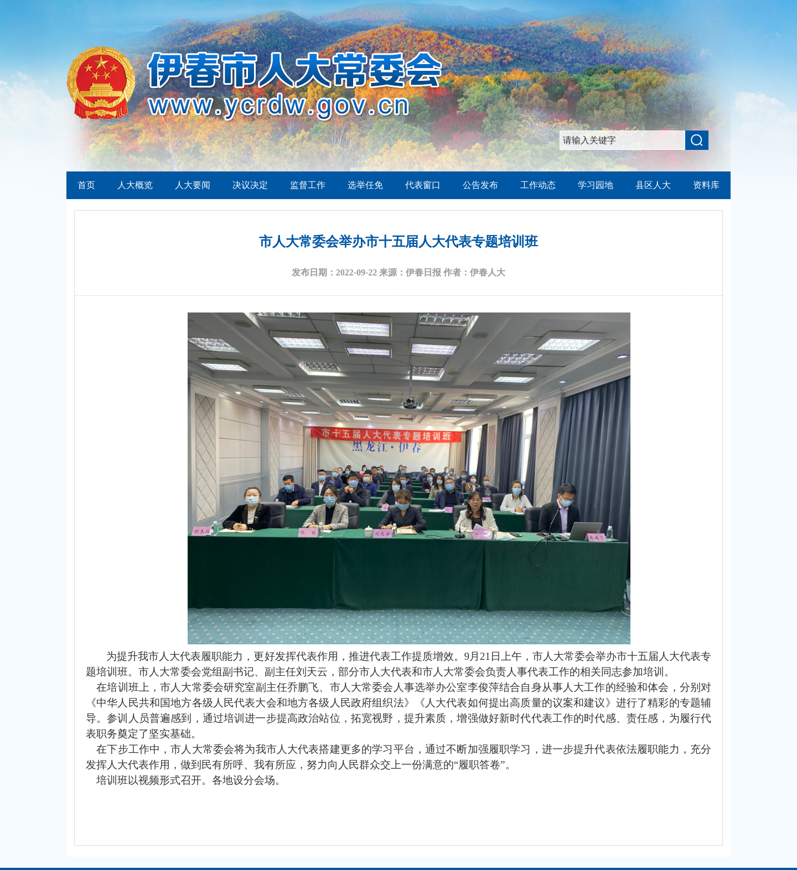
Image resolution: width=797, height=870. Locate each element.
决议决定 (250, 185)
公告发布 (480, 185)
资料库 (706, 185)
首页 (86, 185)
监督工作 (307, 185)
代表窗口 (423, 185)
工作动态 (538, 185)
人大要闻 (192, 185)
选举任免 (365, 185)
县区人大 (653, 185)
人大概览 (135, 185)
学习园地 (595, 185)
